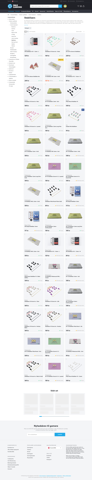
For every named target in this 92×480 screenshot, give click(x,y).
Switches (13, 28)
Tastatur (29, 449)
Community (71, 1)
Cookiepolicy (11, 458)
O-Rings (13, 34)
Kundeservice (81, 1)
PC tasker (11, 86)
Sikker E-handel (11, 466)
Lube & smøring (15, 38)
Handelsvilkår (11, 451)
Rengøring (12, 53)
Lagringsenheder (12, 74)
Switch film (14, 36)
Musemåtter (30, 457)
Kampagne (11, 11)
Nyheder (17, 11)
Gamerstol (42, 11)
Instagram (49, 459)
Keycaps (12, 47)
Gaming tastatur (13, 23)
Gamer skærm (12, 19)
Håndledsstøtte (13, 49)
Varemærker (75, 11)
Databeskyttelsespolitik (13, 464)
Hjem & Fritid (58, 11)
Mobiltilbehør (50, 11)
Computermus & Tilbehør (14, 59)
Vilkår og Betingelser (67, 475)
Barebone (14, 26)
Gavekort (65, 1)
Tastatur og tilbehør (23, 14)
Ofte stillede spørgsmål (13, 449)
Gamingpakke (13, 55)
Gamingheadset (31, 455)
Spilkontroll (11, 68)
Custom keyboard (32, 14)
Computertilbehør (26, 11)
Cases (13, 30)
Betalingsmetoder (12, 462)
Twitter (48, 457)
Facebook (49, 455)
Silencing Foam (15, 42)
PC (33, 11)
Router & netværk (12, 80)
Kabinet (10, 72)
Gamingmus (30, 447)
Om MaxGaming (11, 460)
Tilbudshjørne (67, 11)
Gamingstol (30, 453)
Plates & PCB (14, 32)
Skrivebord (11, 70)
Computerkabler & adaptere (12, 77)
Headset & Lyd (12, 63)
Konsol (37, 11)
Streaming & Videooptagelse (12, 66)
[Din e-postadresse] (40, 434)
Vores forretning (42, 475)
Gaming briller (12, 84)
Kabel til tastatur (13, 51)
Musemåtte (11, 61)
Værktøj (13, 44)
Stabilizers (39, 14)
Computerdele (12, 82)
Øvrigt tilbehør (13, 57)
